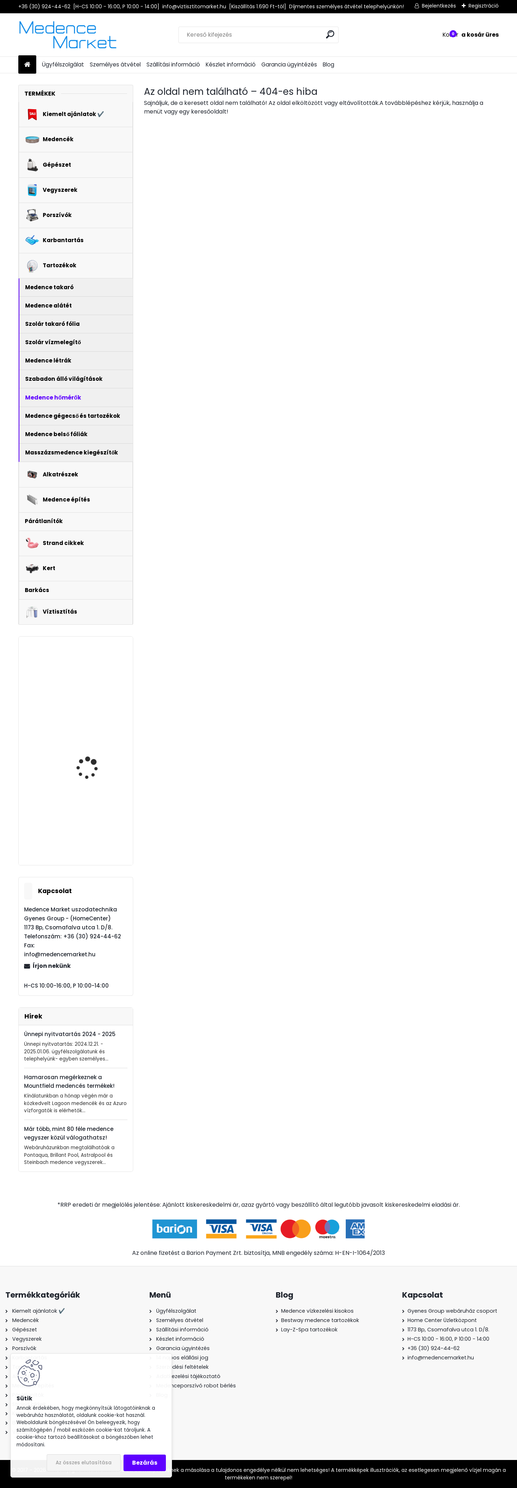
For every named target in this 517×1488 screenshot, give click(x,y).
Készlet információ (231, 64)
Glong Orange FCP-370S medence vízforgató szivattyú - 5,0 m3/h (96, 677)
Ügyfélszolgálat (63, 64)
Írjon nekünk (52, 966)
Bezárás (144, 1463)
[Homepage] (27, 65)
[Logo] (67, 35)
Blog (328, 64)
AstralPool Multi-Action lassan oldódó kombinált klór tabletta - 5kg (95, 751)
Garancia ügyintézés (289, 64)
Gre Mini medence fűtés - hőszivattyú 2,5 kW (95, 814)
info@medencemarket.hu (440, 1357)
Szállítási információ (173, 64)
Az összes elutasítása (84, 1462)
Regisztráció (484, 5)
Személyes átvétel (115, 64)
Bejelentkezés (439, 5)
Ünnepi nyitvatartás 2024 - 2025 (70, 1034)
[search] (330, 34)
